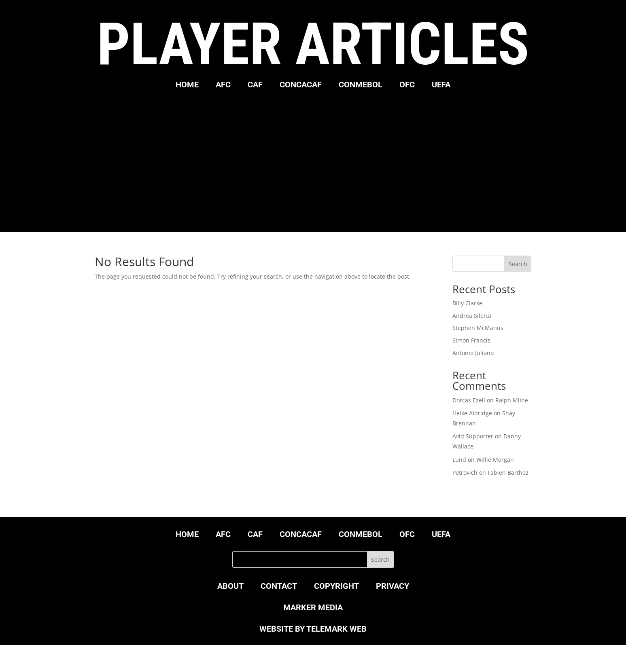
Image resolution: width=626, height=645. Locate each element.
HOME (187, 85)
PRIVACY (392, 587)
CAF (255, 85)
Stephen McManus (477, 328)
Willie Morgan (495, 459)
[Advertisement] (313, 159)
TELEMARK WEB (336, 629)
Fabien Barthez (508, 472)
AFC (223, 85)
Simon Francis (471, 340)
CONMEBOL (360, 85)
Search (518, 264)
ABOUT (230, 587)
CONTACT (279, 587)
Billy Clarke (467, 303)
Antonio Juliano (473, 353)
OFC (407, 85)
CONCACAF (301, 85)
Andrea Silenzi (472, 315)
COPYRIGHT (336, 587)
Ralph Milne (511, 400)
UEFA (441, 85)
